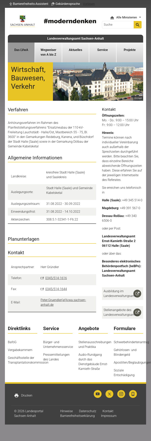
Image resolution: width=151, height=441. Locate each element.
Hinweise (66, 411)
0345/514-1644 (56, 289)
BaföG (12, 342)
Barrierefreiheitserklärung (77, 416)
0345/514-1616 (56, 278)
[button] (28, 4)
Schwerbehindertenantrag (131, 342)
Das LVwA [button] (21, 50)
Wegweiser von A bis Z (48, 52)
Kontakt (108, 411)
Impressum (108, 416)
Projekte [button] (130, 50)
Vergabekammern (20, 350)
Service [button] (102, 50)
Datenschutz (87, 411)
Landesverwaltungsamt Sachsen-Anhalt (75, 38)
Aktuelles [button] (75, 50)
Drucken (23, 395)
